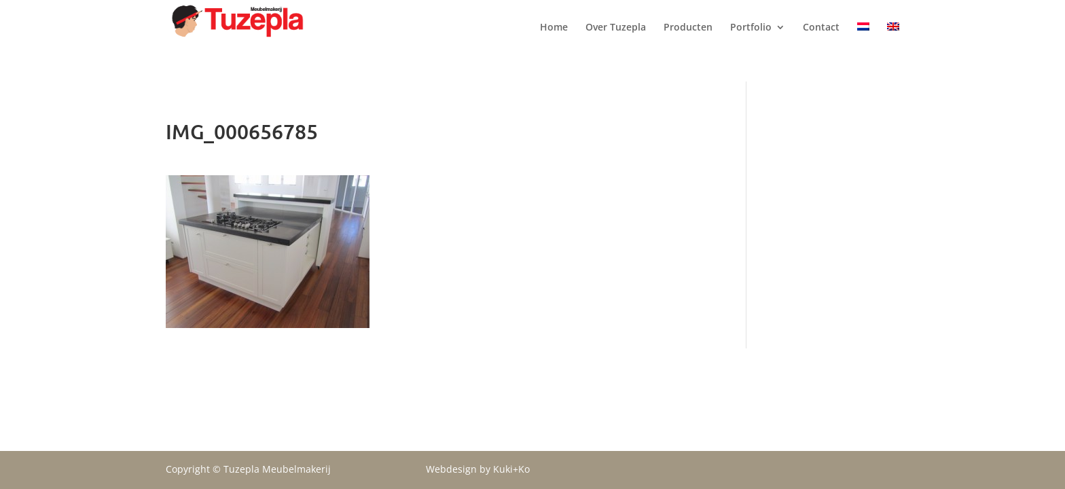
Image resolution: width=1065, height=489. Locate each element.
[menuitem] (863, 52)
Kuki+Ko (511, 469)
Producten (688, 41)
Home (554, 41)
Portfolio (751, 41)
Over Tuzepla (615, 41)
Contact (821, 41)
